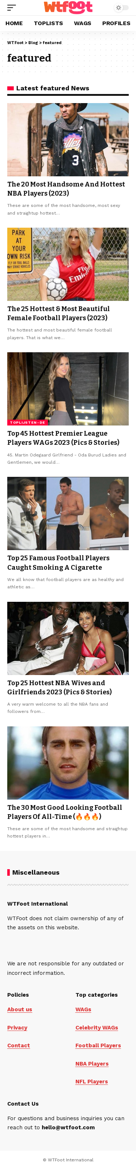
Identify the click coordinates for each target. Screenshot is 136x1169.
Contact (18, 1045)
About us (19, 1009)
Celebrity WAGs (96, 1027)
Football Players (98, 1045)
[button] (13, 8)
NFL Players (91, 1081)
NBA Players (92, 1063)
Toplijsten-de (27, 422)
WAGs (83, 1009)
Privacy (17, 1027)
